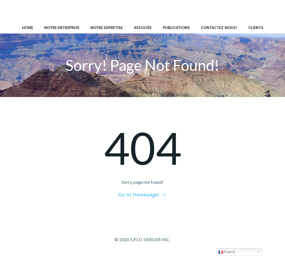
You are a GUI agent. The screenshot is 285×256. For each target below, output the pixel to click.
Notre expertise (106, 27)
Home (27, 27)
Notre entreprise (61, 27)
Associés (143, 27)
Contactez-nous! (219, 27)
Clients (255, 27)
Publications (176, 27)
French (226, 252)
